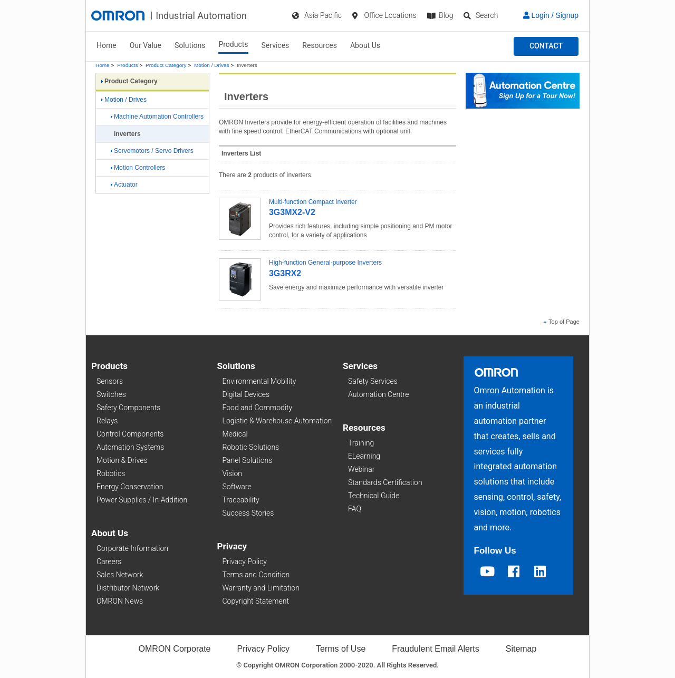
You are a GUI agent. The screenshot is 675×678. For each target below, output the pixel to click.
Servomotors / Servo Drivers (152, 150)
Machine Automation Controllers (157, 116)
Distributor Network (128, 588)
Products (233, 44)
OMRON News (120, 601)
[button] (546, 46)
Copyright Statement (256, 601)
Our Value (145, 45)
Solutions (190, 45)
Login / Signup (550, 15)
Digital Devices (246, 394)
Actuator (124, 184)
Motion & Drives (122, 460)
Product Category (166, 65)
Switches (111, 394)
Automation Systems (130, 447)
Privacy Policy (245, 561)
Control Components (130, 434)
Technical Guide (373, 495)
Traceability (241, 500)
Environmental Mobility (259, 381)
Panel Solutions (248, 460)
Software (237, 486)
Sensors (110, 381)
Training (361, 443)
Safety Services (373, 381)
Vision (233, 473)
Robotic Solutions (251, 447)
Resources (319, 45)
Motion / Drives (211, 65)
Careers (109, 561)
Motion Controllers (138, 167)
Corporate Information (132, 548)
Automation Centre (378, 394)
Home (107, 45)
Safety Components (128, 407)
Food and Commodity (258, 407)
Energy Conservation (130, 486)
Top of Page (562, 321)
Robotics (111, 473)
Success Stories (248, 513)
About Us (365, 45)
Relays (107, 421)
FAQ (354, 509)
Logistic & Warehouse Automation (277, 421)
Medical (235, 434)
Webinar (361, 469)
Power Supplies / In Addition (142, 500)
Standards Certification (385, 482)
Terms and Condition (256, 574)
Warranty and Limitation (261, 588)
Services (276, 45)
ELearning (364, 456)
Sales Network (120, 574)
